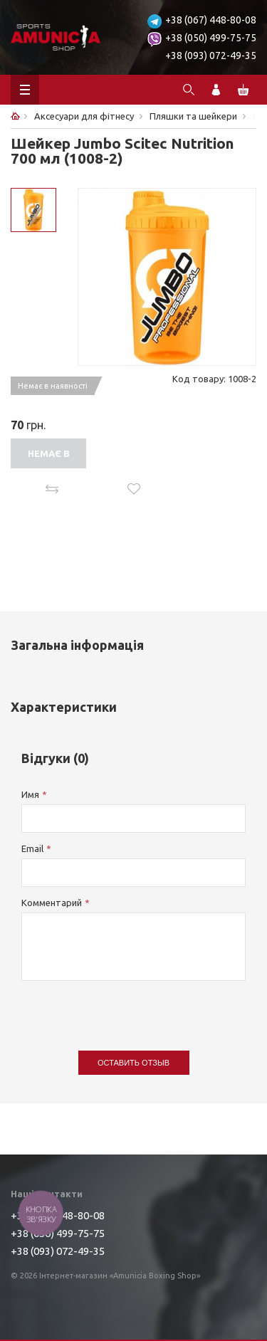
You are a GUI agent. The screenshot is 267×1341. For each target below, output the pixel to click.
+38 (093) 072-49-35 (210, 55)
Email (32, 848)
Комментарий (51, 903)
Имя (30, 794)
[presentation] (129, 1008)
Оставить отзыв (133, 1062)
